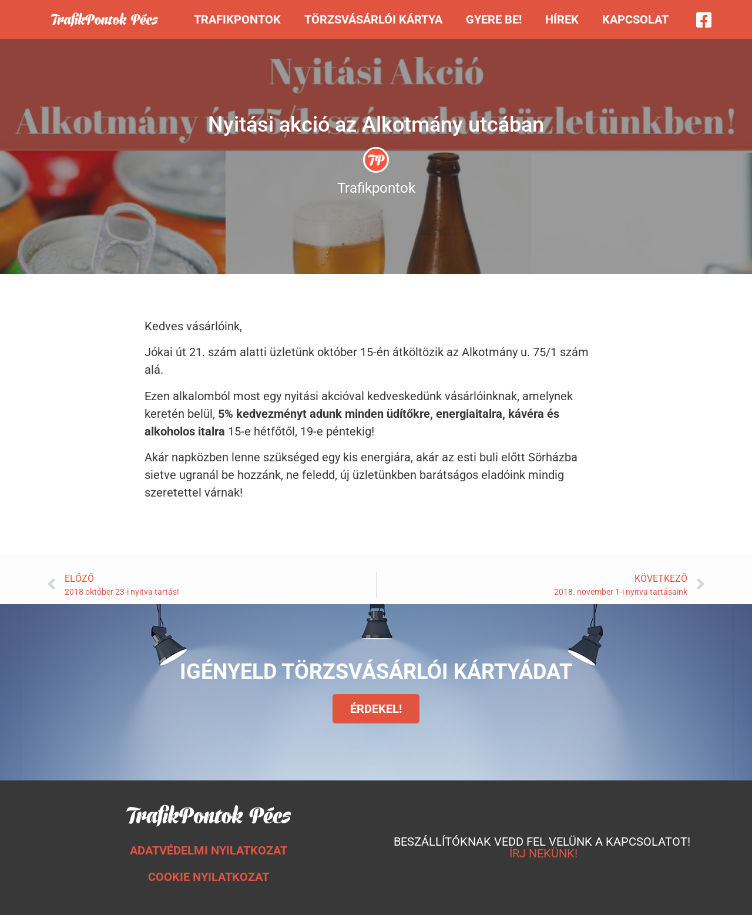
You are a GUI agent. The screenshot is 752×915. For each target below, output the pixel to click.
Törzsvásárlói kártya (373, 19)
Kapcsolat (635, 19)
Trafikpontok (237, 19)
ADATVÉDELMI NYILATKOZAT (208, 850)
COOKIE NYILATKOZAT (208, 877)
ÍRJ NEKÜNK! (543, 853)
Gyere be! (494, 19)
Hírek (562, 19)
